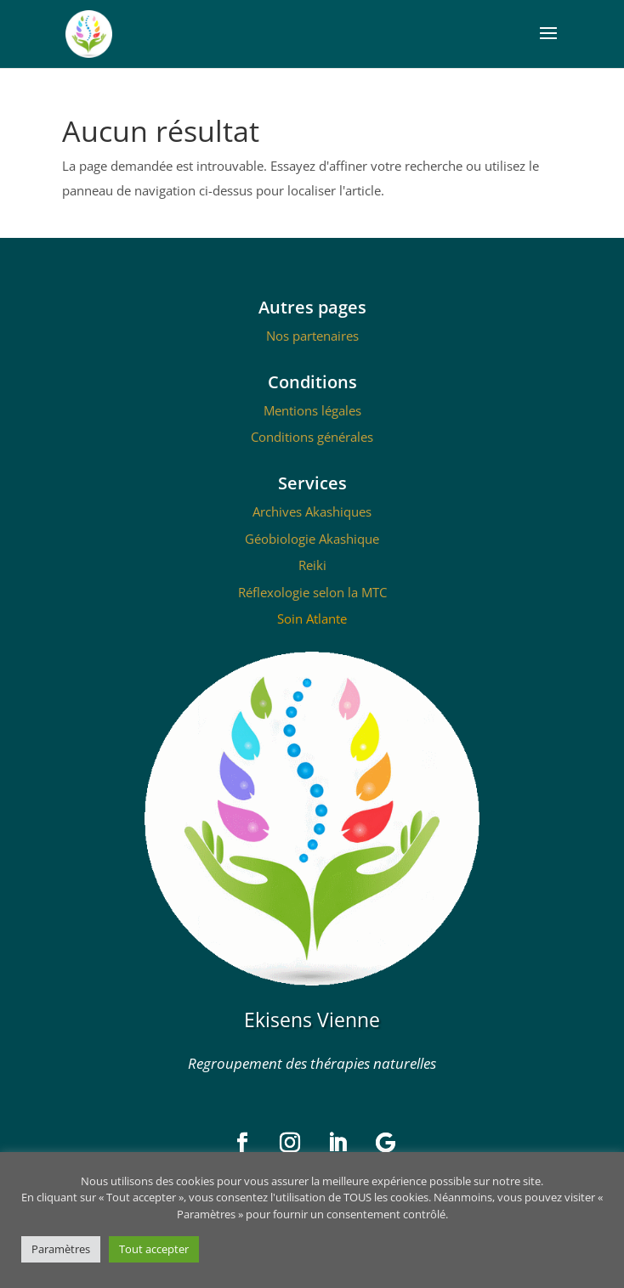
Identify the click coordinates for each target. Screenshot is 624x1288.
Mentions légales (312, 410)
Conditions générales (312, 436)
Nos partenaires (312, 335)
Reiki (312, 564)
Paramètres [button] (60, 1249)
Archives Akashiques (312, 511)
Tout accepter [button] (154, 1249)
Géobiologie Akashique (312, 538)
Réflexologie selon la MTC (312, 592)
